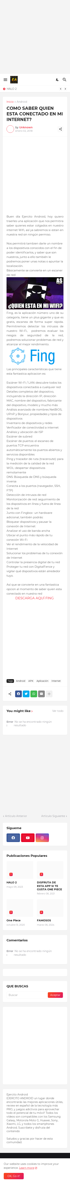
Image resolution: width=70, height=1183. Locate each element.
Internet (56, 681)
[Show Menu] (5, 79)
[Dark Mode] (57, 79)
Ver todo (57, 711)
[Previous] (61, 89)
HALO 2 (12, 89)
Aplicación (42, 681)
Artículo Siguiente (53, 816)
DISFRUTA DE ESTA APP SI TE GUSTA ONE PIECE (49, 886)
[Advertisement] (35, 37)
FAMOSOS (44, 920)
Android (22, 101)
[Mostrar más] (49, 694)
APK (30, 681)
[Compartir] (60, 129)
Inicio (10, 101)
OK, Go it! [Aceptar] (13, 1176)
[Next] (65, 89)
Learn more (26, 1168)
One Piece (14, 920)
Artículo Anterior (16, 816)
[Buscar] (65, 79)
